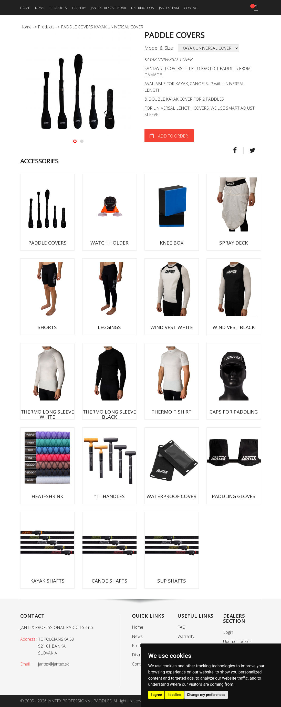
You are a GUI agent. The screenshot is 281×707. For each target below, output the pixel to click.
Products (58, 7)
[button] (74, 141)
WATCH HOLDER (109, 242)
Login (228, 632)
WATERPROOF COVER (171, 496)
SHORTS (47, 327)
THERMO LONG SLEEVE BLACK (109, 414)
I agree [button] (156, 695)
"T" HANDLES (109, 496)
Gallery (79, 7)
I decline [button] (174, 695)
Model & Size (158, 48)
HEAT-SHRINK (47, 496)
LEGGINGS (109, 327)
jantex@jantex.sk (53, 664)
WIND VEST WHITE (171, 327)
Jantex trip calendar (108, 7)
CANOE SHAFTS (109, 580)
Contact (191, 7)
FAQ (181, 627)
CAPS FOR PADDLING (234, 411)
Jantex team (169, 7)
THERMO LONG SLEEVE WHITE (47, 414)
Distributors (142, 7)
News (39, 7)
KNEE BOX (171, 242)
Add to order (173, 136)
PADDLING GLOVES (233, 496)
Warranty (186, 636)
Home (25, 7)
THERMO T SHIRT (171, 411)
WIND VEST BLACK (234, 327)
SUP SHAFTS (171, 580)
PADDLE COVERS (47, 242)
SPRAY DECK (233, 242)
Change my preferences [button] (206, 695)
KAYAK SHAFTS (47, 580)
